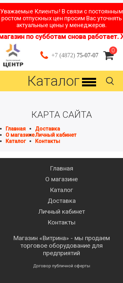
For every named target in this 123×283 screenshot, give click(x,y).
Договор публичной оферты (61, 265)
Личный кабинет (55, 135)
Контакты (47, 141)
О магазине (20, 135)
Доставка (47, 129)
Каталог (16, 141)
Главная (16, 129)
